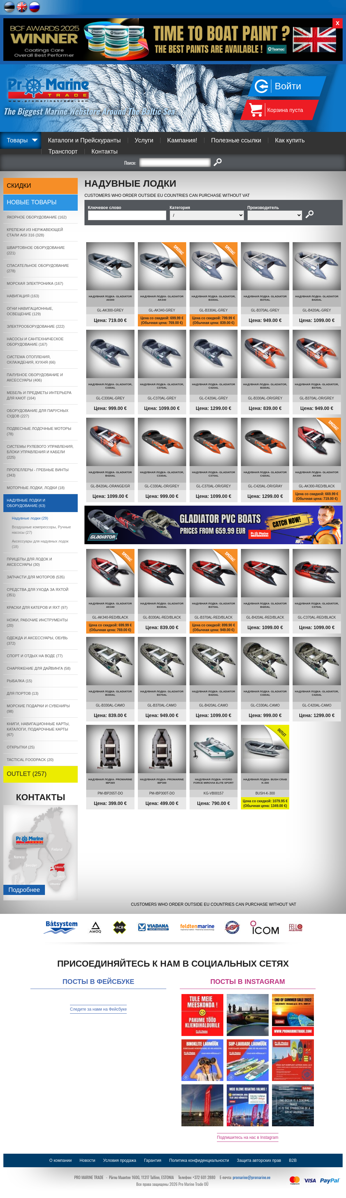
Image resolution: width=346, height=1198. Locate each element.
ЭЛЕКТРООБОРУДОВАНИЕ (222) (36, 326)
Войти (288, 86)
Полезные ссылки (236, 140)
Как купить (290, 140)
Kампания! (182, 140)
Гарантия (152, 1160)
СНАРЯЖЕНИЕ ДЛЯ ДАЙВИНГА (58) (39, 668)
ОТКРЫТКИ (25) (20, 747)
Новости (87, 1160)
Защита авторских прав (259, 1160)
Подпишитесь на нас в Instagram (247, 1137)
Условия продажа (119, 1160)
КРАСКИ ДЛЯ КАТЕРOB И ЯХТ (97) (37, 607)
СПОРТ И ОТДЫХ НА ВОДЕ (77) (35, 656)
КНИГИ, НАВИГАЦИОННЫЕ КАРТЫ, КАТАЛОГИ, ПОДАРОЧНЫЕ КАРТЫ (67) (38, 729)
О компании (60, 1160)
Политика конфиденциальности (199, 1160)
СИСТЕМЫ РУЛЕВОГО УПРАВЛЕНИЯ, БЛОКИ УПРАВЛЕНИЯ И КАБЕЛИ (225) (40, 451)
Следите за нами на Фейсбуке (98, 1009)
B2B (293, 1160)
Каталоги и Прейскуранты (84, 140)
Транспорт (63, 151)
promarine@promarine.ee (252, 1177)
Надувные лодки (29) (30, 518)
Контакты (105, 151)
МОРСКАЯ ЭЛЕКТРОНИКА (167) (35, 283)
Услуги (144, 140)
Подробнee (24, 889)
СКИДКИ (19, 185)
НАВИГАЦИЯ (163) (23, 296)
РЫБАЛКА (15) (19, 681)
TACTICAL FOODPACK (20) (30, 760)
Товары (17, 140)
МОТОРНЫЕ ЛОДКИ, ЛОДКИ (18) (36, 488)
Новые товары (32, 202)
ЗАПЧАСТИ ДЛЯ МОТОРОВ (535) (36, 577)
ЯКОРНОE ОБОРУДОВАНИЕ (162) (37, 217)
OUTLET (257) (27, 773)
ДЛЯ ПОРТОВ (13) (23, 693)
